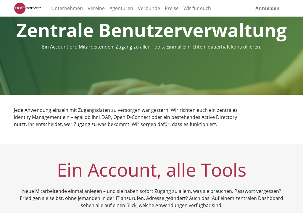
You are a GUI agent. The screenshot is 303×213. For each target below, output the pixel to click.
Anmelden (267, 8)
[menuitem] (67, 8)
